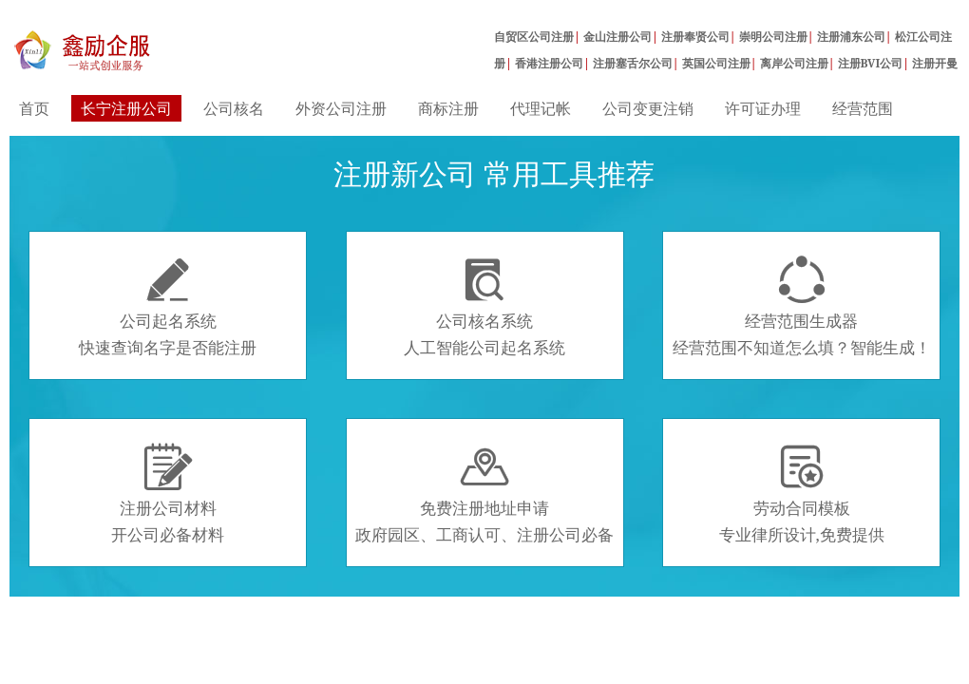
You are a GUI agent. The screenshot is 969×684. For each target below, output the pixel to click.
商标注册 (448, 108)
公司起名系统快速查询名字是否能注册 (167, 307)
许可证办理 (763, 108)
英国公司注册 (716, 63)
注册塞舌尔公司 (633, 63)
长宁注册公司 (126, 108)
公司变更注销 (648, 108)
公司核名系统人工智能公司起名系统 (484, 307)
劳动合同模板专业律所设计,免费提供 (801, 494)
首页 (34, 108)
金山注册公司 (617, 36)
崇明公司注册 (773, 36)
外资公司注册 (341, 108)
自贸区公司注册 (534, 36)
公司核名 (233, 108)
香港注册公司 (549, 63)
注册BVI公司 (870, 63)
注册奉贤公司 (695, 36)
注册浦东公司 (851, 36)
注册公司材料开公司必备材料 (167, 494)
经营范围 (862, 108)
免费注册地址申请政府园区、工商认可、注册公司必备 (484, 494)
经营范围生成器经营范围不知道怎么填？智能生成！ (802, 307)
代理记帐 (540, 108)
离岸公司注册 (794, 63)
